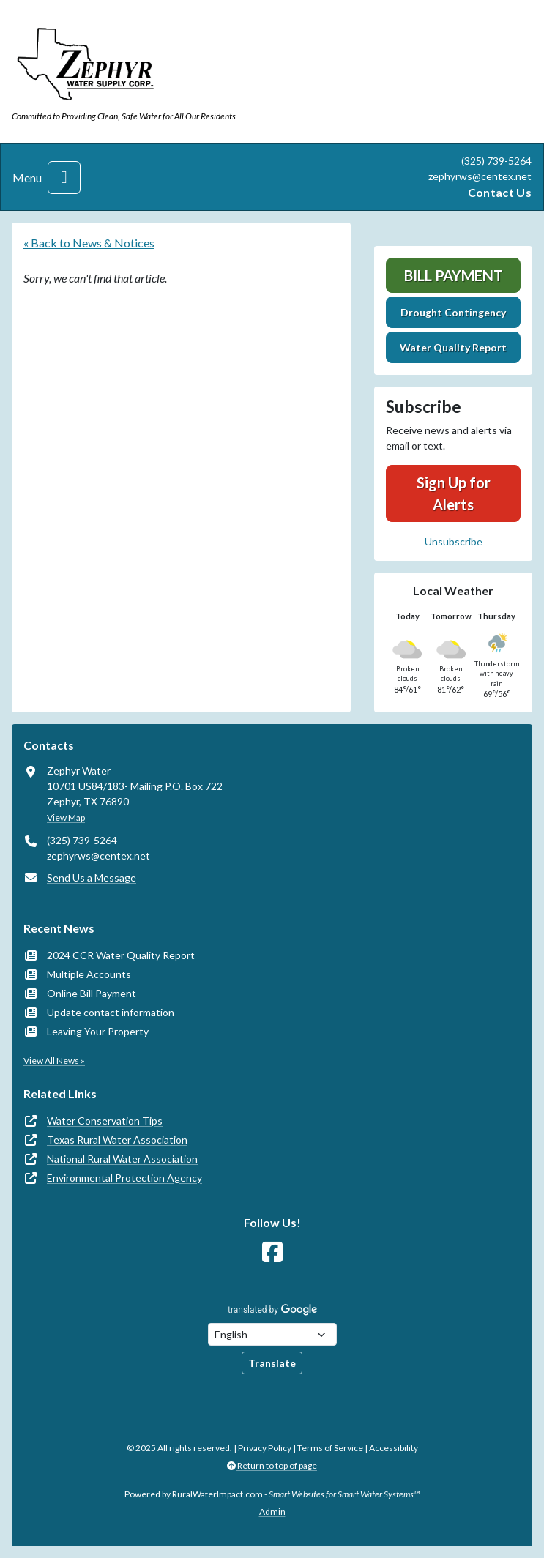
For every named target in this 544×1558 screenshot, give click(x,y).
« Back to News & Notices (88, 243)
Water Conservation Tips (105, 1120)
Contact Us (500, 192)
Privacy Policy (264, 1447)
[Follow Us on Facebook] (272, 1252)
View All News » (54, 1060)
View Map (66, 817)
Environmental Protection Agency (124, 1177)
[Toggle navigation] (64, 177)
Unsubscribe (453, 541)
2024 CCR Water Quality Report (121, 955)
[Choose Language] (272, 1334)
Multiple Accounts (89, 974)
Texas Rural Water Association (117, 1139)
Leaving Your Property (98, 1031)
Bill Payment (453, 275)
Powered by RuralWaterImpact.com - (272, 1493)
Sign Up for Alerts (454, 493)
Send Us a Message (91, 877)
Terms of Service (330, 1447)
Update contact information (110, 1012)
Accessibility (393, 1447)
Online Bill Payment (91, 993)
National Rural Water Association (122, 1158)
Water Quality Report (453, 347)
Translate (272, 1363)
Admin (272, 1511)
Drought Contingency (453, 312)
